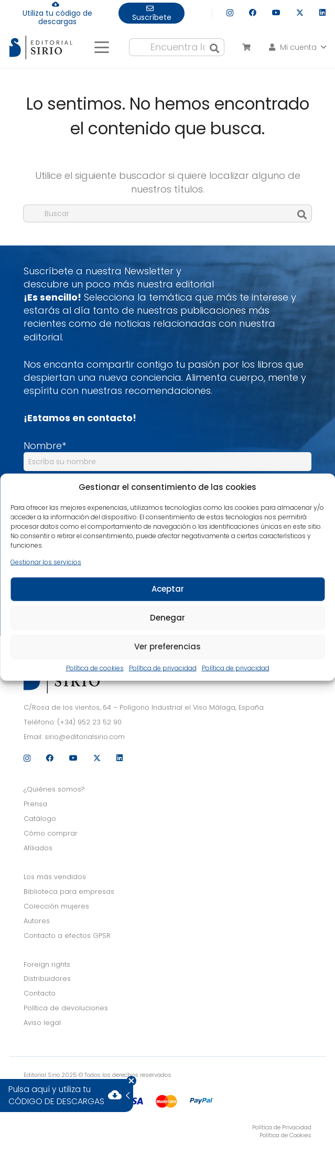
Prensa (35, 803)
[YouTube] (276, 12)
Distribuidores (47, 978)
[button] (101, 47)
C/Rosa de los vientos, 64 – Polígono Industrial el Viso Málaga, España (144, 707)
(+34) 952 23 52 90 (89, 722)
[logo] (40, 47)
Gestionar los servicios (45, 562)
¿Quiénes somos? (54, 789)
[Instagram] (229, 13)
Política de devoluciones (66, 1007)
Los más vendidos (55, 876)
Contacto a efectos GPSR (67, 935)
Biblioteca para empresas (69, 891)
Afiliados (38, 847)
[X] (300, 13)
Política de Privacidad (281, 1127)
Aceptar (168, 588)
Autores (37, 920)
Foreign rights (47, 964)
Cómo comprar (51, 833)
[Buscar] (214, 47)
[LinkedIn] (322, 12)
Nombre (45, 445)
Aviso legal (42, 1022)
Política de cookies (95, 668)
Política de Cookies (285, 1135)
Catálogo (40, 818)
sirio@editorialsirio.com (85, 736)
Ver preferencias (167, 646)
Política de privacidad (163, 668)
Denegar (167, 617)
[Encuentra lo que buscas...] (176, 47)
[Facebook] (252, 12)
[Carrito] (246, 47)
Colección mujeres (56, 906)
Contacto (40, 993)
